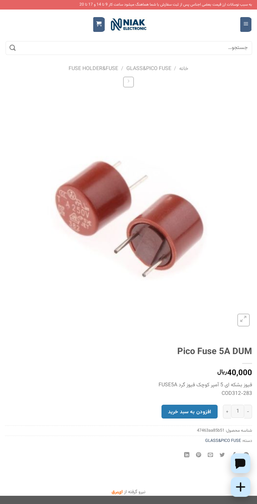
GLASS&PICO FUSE (148, 69)
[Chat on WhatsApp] (240, 463)
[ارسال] (12, 48)
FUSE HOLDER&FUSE (93, 69)
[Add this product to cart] (240, 487)
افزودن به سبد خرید (189, 412)
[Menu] (246, 24)
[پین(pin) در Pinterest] (198, 455)
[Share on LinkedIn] (187, 455)
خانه (183, 69)
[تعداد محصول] (237, 411)
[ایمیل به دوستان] (210, 455)
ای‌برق (117, 492)
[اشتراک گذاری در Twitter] (222, 455)
